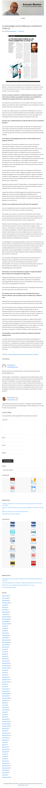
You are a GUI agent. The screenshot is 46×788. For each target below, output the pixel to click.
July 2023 (4, 649)
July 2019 (4, 712)
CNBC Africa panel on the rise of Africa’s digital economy (15, 511)
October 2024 (5, 621)
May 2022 (4, 672)
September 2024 (6, 623)
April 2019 (4, 716)
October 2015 (5, 770)
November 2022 (5, 665)
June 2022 (4, 670)
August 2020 (5, 700)
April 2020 (4, 705)
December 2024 (5, 616)
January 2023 (5, 661)
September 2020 (6, 698)
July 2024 (4, 626)
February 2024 (5, 635)
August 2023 (5, 647)
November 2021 (5, 679)
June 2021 (4, 684)
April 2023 (4, 656)
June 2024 (4, 628)
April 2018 (4, 730)
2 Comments (21, 31)
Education (15, 354)
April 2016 (4, 758)
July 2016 (4, 754)
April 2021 (4, 686)
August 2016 (5, 751)
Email (4, 445)
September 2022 (6, 668)
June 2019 (4, 714)
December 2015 (5, 765)
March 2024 (4, 633)
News (23, 354)
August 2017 (5, 740)
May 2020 (4, 702)
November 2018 (5, 723)
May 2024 (4, 630)
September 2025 (6, 602)
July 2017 (4, 742)
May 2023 (4, 654)
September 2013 (6, 777)
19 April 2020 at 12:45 (12, 399)
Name (4, 437)
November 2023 (5, 642)
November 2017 (5, 735)
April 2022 (4, 675)
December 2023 (5, 640)
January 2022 (5, 677)
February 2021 (5, 688)
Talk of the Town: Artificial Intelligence (11, 513)
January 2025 (5, 614)
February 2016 (5, 763)
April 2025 (4, 607)
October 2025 (5, 600)
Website (4, 453)
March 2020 (4, 707)
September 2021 (6, 681)
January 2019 (5, 719)
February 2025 (5, 612)
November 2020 (5, 693)
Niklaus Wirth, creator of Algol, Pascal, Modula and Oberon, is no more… (19, 585)
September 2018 (6, 726)
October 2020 (5, 695)
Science (27, 354)
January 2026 (5, 598)
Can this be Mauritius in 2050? (9, 587)
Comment (5, 419)
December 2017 (5, 733)
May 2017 (4, 744)
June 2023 (4, 651)
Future (20, 354)
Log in (27, 785)
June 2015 (4, 775)
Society (31, 354)
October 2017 (5, 737)
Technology (36, 354)
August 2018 (5, 728)
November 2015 (5, 768)
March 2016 (4, 761)
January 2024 (5, 637)
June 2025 (4, 605)
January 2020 (5, 709)
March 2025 (4, 609)
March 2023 (4, 658)
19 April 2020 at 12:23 (12, 367)
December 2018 (5, 721)
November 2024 (5, 619)
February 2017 (5, 749)
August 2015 (5, 772)
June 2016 (4, 756)
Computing (10, 354)
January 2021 (5, 691)
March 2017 (4, 747)
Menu (24, 18)
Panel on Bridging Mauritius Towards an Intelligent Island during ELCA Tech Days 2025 (22, 582)
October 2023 (5, 644)
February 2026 (5, 595)
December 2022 (5, 663)
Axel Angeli (10, 365)
